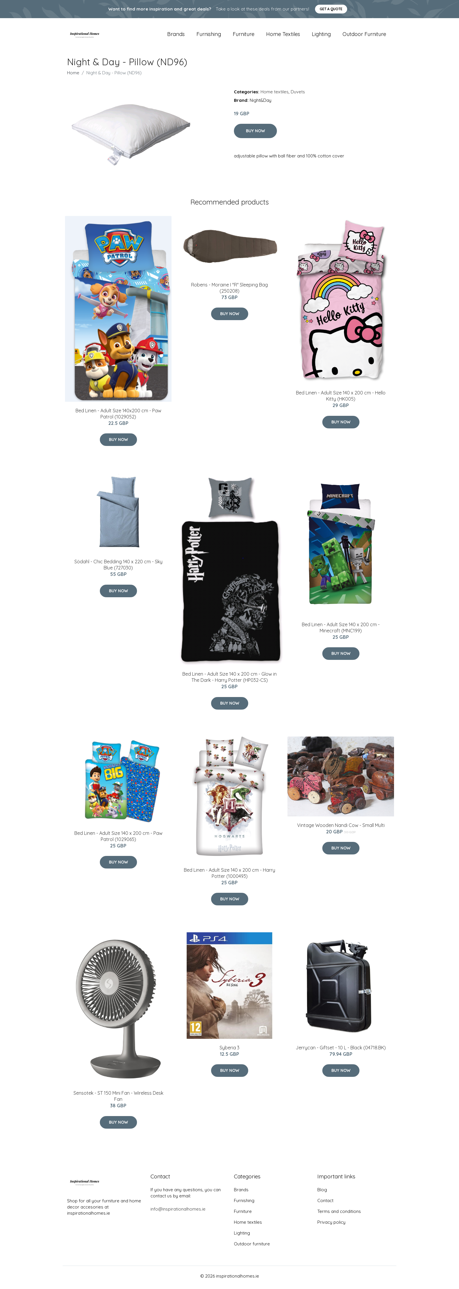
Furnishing (208, 35)
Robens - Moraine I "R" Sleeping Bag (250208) (229, 291)
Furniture (243, 35)
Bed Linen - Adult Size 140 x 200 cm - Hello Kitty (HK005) (341, 399)
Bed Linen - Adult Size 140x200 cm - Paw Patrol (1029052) (118, 417)
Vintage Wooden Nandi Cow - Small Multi (341, 828)
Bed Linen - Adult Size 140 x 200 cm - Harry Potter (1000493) (229, 876)
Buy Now (255, 133)
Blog (322, 1192)
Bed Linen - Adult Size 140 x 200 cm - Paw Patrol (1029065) (118, 839)
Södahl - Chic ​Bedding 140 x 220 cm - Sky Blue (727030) (118, 568)
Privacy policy (331, 1225)
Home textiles (283, 35)
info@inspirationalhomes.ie (177, 1212)
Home (73, 75)
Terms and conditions (339, 1214)
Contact (325, 1203)
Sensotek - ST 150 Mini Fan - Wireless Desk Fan (118, 1099)
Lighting (321, 35)
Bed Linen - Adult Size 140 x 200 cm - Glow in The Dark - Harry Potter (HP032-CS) (229, 680)
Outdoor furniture (364, 35)
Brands (176, 35)
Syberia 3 (229, 1050)
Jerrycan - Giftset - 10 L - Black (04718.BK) (341, 1050)
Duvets (298, 94)
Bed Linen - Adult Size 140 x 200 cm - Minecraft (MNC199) (341, 630)
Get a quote (331, 9)
